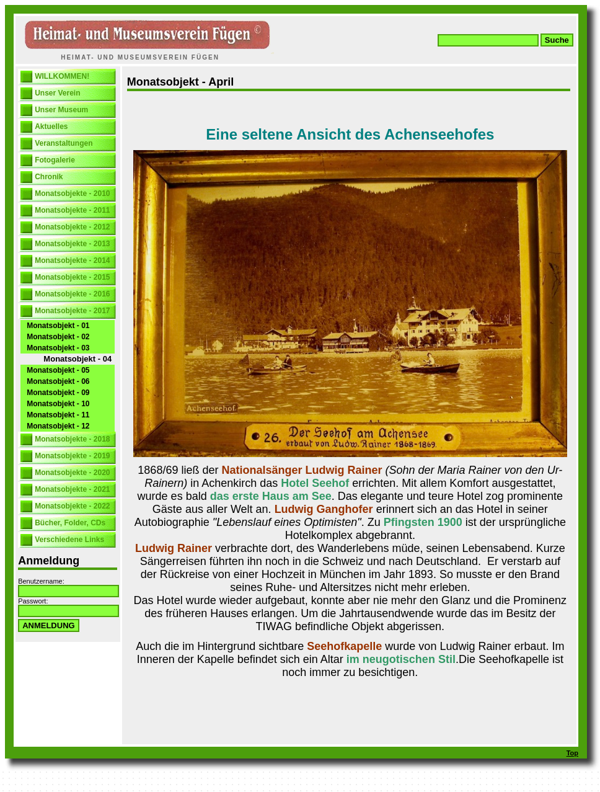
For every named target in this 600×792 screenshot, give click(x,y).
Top (572, 753)
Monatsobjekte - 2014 (72, 260)
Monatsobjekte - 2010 (72, 193)
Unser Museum (61, 109)
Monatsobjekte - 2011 (72, 210)
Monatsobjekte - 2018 (72, 439)
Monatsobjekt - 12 (58, 426)
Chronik (49, 176)
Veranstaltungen (63, 143)
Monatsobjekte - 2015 (72, 277)
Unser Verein (57, 93)
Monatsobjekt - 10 (58, 403)
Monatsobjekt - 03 (58, 348)
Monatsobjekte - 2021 (72, 489)
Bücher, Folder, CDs (70, 522)
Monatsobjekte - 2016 (72, 294)
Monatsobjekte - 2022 (72, 506)
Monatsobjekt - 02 (58, 336)
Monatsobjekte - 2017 (72, 310)
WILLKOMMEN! (62, 76)
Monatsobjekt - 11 (58, 415)
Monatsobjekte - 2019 (72, 456)
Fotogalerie (55, 160)
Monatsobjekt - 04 (77, 358)
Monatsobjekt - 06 (58, 381)
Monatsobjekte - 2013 (72, 243)
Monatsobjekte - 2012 (72, 227)
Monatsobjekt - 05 (58, 370)
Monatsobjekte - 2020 (72, 472)
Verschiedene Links (69, 539)
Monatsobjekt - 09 (58, 392)
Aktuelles (51, 126)
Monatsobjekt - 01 (58, 325)
